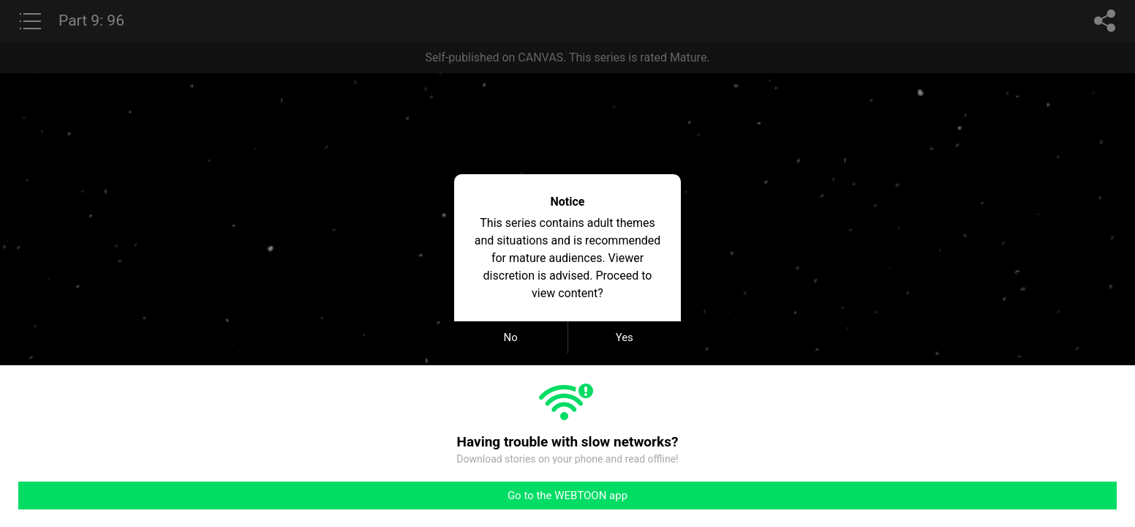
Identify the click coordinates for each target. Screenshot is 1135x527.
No (511, 337)
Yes (624, 337)
